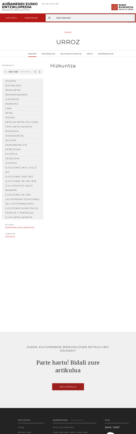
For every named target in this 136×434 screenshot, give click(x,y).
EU (48, 4)
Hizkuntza (12, 99)
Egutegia (11, 154)
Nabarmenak (31, 18)
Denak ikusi (77, 420)
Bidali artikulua (68, 387)
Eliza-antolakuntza (18, 217)
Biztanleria (13, 85)
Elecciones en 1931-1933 (20, 181)
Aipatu (90, 53)
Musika (10, 117)
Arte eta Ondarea (63, 427)
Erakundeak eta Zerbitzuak (16, 147)
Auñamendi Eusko (20, 7)
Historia (11, 163)
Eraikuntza (13, 90)
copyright (10, 236)
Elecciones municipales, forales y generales (22, 210)
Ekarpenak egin (105, 53)
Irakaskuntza (14, 136)
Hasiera (10, 81)
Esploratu (11, 18)
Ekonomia (11, 104)
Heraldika (12, 158)
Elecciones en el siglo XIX (21, 169)
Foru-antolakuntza (18, 126)
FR (52, 4)
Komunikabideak (16, 95)
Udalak (67, 32)
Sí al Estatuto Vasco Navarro (19, 188)
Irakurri (32, 53)
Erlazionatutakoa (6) (70, 53)
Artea (9, 113)
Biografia (12, 131)
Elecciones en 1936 (18, 195)
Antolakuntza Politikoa (21, 122)
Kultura (10, 140)
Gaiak (21, 427)
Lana (8, 108)
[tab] (90, 65)
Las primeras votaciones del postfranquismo (22, 201)
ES (43, 4)
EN (57, 4)
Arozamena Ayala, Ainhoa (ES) (19, 227)
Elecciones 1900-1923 (19, 176)
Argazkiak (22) (48, 53)
